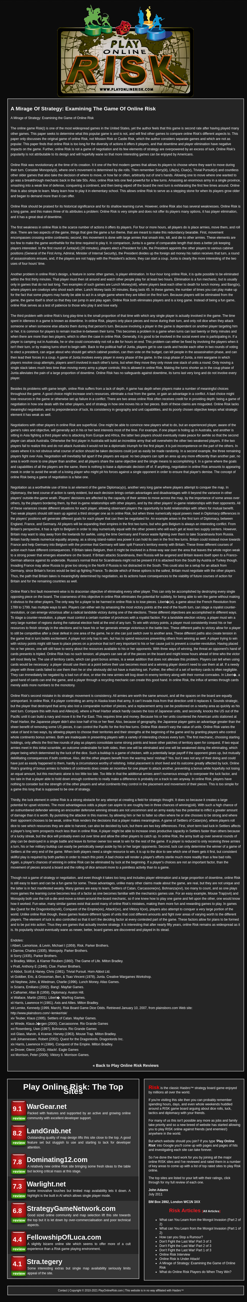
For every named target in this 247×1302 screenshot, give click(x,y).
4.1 (17, 1264)
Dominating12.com (57, 1159)
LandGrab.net (49, 1131)
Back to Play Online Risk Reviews (127, 1065)
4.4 (17, 1239)
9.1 (17, 1108)
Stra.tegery (44, 1261)
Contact (62, 1290)
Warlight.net (46, 1184)
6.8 (17, 1210)
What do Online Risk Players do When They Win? (195, 1272)
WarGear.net (46, 1106)
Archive (188, 1290)
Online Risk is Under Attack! (179, 1259)
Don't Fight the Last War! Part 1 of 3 (185, 1250)
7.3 (17, 1186)
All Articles (211, 1211)
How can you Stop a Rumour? (181, 1237)
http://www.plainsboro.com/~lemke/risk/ (39, 1013)
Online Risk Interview (174, 1254)
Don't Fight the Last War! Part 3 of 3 (185, 1241)
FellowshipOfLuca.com (64, 1237)
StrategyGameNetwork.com (71, 1208)
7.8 (17, 1162)
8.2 (17, 1133)
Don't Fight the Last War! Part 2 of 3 (185, 1246)
